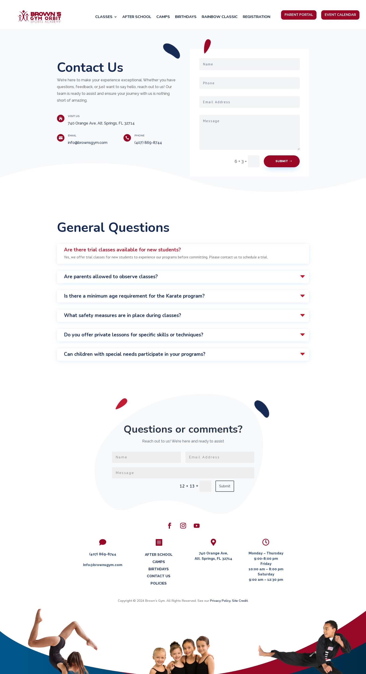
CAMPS (158, 562)
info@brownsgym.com (87, 142)
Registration (256, 17)
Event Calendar (340, 14)
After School (136, 17)
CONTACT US (158, 576)
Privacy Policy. (220, 601)
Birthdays (186, 17)
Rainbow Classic (220, 17)
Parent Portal (299, 14)
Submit (281, 161)
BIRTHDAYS (158, 569)
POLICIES (159, 583)
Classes (104, 17)
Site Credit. (240, 601)
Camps (163, 17)
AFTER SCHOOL (158, 555)
